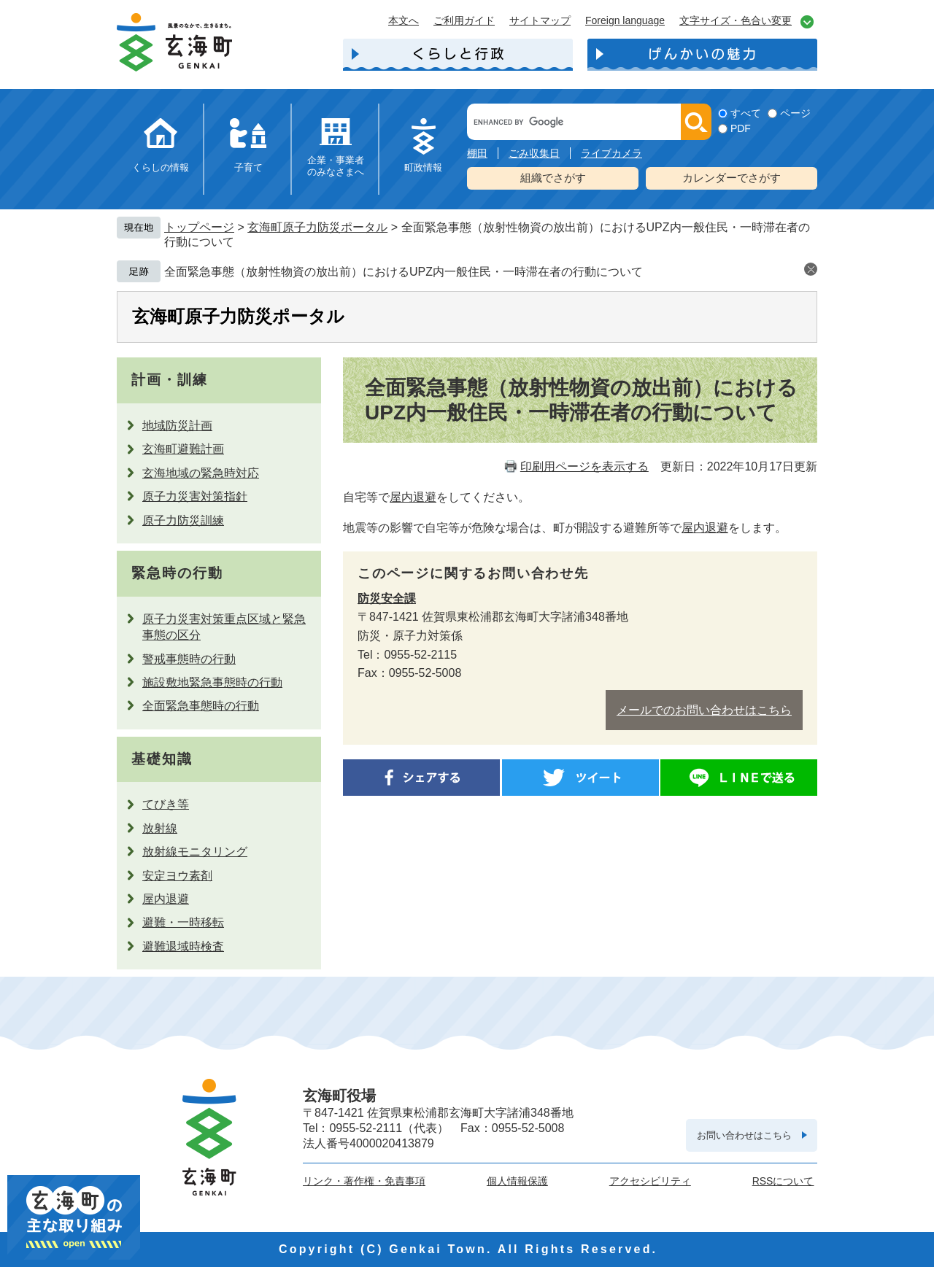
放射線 (159, 828)
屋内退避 (165, 899)
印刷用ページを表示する (584, 466)
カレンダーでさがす (731, 177)
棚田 (477, 153)
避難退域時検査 (183, 946)
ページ (795, 113)
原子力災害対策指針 (194, 496)
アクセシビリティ (650, 1181)
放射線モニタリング (194, 851)
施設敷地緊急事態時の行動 (212, 682)
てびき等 (165, 804)
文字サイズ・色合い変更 (735, 20)
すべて (745, 113)
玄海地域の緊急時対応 (200, 473)
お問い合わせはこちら (744, 1135)
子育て (248, 167)
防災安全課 (387, 598)
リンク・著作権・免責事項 (364, 1181)
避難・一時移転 (183, 922)
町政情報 (423, 167)
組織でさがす (553, 177)
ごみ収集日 (534, 153)
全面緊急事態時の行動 (200, 706)
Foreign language (625, 20)
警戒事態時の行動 (189, 659)
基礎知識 (162, 759)
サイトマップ (540, 20)
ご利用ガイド (464, 20)
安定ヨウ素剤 (177, 875)
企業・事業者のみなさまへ (335, 166)
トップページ (199, 227)
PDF (740, 128)
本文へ (403, 20)
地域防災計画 (177, 425)
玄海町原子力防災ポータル (317, 227)
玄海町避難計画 (183, 449)
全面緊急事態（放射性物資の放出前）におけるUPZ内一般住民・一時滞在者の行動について (403, 272)
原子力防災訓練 (183, 520)
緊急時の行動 (177, 573)
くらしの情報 (160, 167)
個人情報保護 (517, 1181)
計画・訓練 (169, 379)
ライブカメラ (611, 153)
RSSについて (783, 1181)
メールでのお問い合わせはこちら (704, 710)
